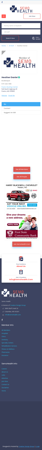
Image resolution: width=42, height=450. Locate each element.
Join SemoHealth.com (22, 244)
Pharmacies (6, 352)
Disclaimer (5, 388)
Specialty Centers (7, 343)
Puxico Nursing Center (10, 87)
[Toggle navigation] (4, 16)
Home (4, 45)
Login (38, 446)
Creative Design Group (18, 305)
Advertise (5, 378)
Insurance (5, 355)
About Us (21, 266)
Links (3, 375)
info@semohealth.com (21, 279)
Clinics (4, 336)
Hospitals (5, 333)
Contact (7, 108)
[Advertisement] (21, 145)
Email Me (11, 96)
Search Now (10, 38)
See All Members (22, 169)
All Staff (11, 45)
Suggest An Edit (10, 113)
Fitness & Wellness (8, 349)
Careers (4, 369)
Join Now (32, 16)
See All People (22, 177)
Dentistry (5, 340)
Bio (5, 104)
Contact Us (5, 384)
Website (4, 96)
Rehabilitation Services (9, 346)
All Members (6, 330)
